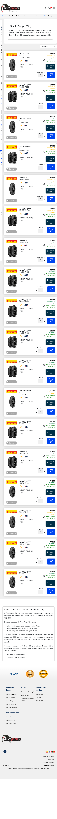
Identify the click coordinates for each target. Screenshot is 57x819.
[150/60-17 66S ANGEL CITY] (51, 591)
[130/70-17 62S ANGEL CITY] (51, 500)
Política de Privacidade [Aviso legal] (47, 762)
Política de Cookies (47, 765)
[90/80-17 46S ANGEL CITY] (51, 289)
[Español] (47, 752)
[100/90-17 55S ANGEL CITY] (51, 441)
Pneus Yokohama (11, 707)
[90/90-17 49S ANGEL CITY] (51, 350)
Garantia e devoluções (28, 692)
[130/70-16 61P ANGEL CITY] (51, 532)
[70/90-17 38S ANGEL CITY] (51, 106)
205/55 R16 (39, 694)
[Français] (50, 752)
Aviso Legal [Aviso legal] (51, 759)
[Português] (53, 752)
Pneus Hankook (11, 704)
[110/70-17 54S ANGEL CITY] (51, 260)
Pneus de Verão (11, 723)
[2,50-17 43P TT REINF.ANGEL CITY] (51, 136)
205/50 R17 (39, 697)
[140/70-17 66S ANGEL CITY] (51, 562)
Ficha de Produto (50, 66)
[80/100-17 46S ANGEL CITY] (51, 230)
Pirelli (33, 637)
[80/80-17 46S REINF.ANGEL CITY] (51, 167)
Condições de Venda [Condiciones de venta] (48, 756)
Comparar (12, 77)
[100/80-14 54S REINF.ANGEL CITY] (51, 75)
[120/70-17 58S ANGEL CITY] (51, 471)
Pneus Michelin (10, 697)
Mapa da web (25, 695)
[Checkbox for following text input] (8, 76)
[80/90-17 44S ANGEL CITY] (51, 199)
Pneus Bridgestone (12, 701)
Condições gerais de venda (27, 699)
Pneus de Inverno (11, 717)
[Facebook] (3, 752)
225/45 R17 (39, 701)
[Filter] (48, 46)
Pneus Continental (11, 694)
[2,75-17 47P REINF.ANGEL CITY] (51, 412)
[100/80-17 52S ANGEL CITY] (51, 380)
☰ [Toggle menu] (54, 8)
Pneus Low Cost (11, 720)
